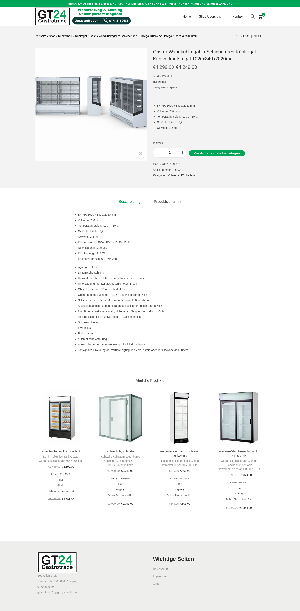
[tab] (130, 202)
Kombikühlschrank (53, 451)
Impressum (160, 576)
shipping (162, 82)
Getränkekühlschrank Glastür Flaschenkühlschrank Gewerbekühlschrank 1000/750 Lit (239, 465)
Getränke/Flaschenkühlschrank (179, 451)
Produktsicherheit (167, 202)
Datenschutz (160, 569)
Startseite (40, 36)
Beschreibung (130, 202)
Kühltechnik (65, 36)
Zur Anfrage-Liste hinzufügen (217, 154)
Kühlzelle (128, 451)
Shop (52, 36)
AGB (156, 584)
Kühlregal (81, 36)
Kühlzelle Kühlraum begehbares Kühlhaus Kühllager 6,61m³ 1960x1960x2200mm (120, 461)
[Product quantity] (169, 153)
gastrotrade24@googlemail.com (57, 592)
